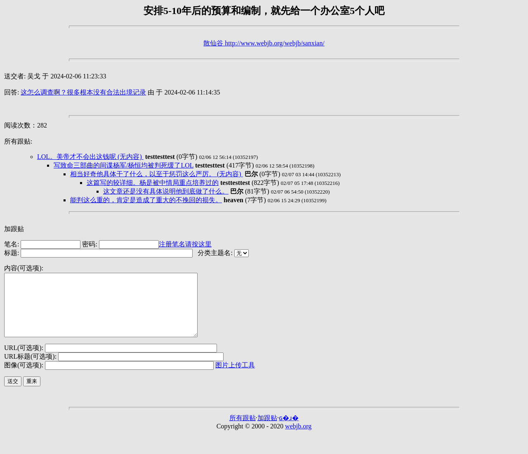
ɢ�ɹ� (289, 430)
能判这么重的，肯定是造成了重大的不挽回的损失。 (146, 199)
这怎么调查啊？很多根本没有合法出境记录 (83, 92)
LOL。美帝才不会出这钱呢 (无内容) (90, 156)
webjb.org (298, 438)
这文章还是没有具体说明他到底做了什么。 (166, 191)
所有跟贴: (18, 141)
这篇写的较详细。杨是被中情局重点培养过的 (153, 182)
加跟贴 (14, 228)
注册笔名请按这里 (185, 244)
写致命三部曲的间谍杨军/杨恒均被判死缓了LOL (123, 165)
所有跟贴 (242, 430)
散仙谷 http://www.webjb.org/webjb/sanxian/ (263, 43)
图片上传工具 (235, 377)
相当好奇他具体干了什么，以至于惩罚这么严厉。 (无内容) (156, 173)
